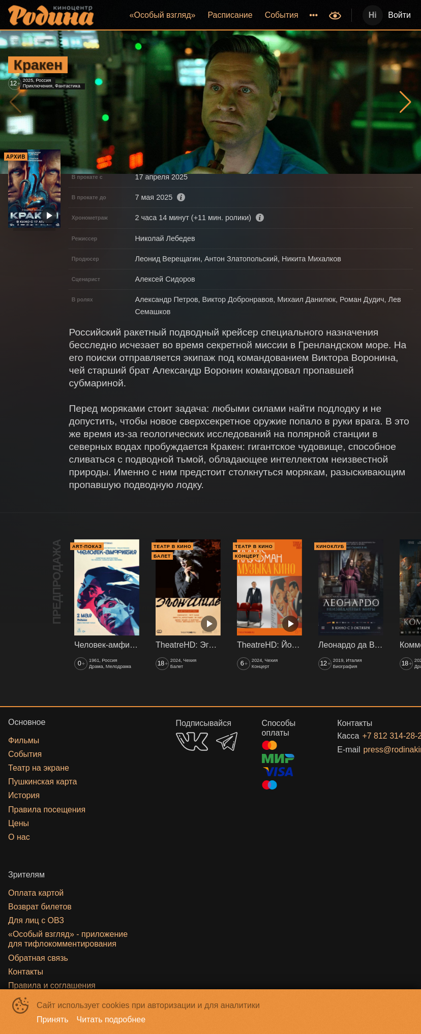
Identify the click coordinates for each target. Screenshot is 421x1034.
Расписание (229, 15)
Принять (53, 1019)
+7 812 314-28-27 (375, 736)
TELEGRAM (226, 741)
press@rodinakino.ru (376, 749)
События (281, 15)
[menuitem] (163, 15)
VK (192, 741)
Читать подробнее (111, 1019)
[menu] (212, 15)
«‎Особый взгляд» (163, 15)
